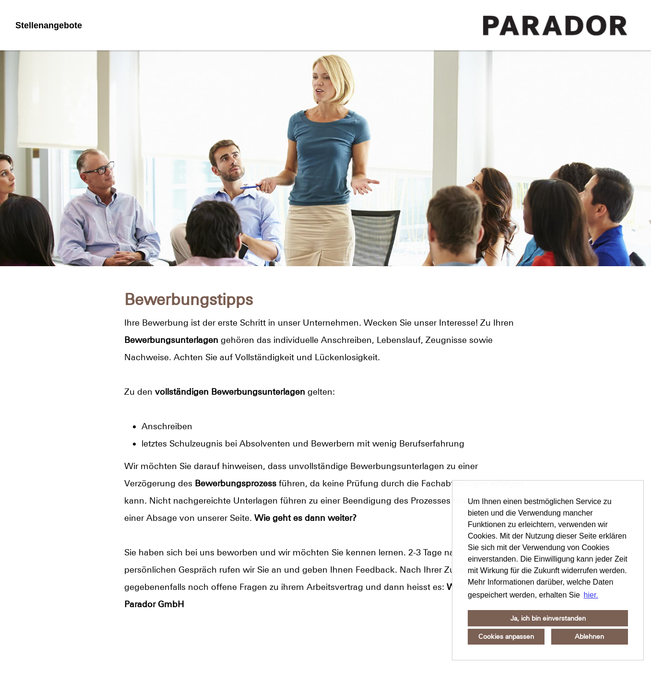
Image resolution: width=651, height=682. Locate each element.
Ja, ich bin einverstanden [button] (548, 618)
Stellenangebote (48, 25)
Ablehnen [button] (589, 636)
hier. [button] (591, 595)
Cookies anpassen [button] (506, 636)
